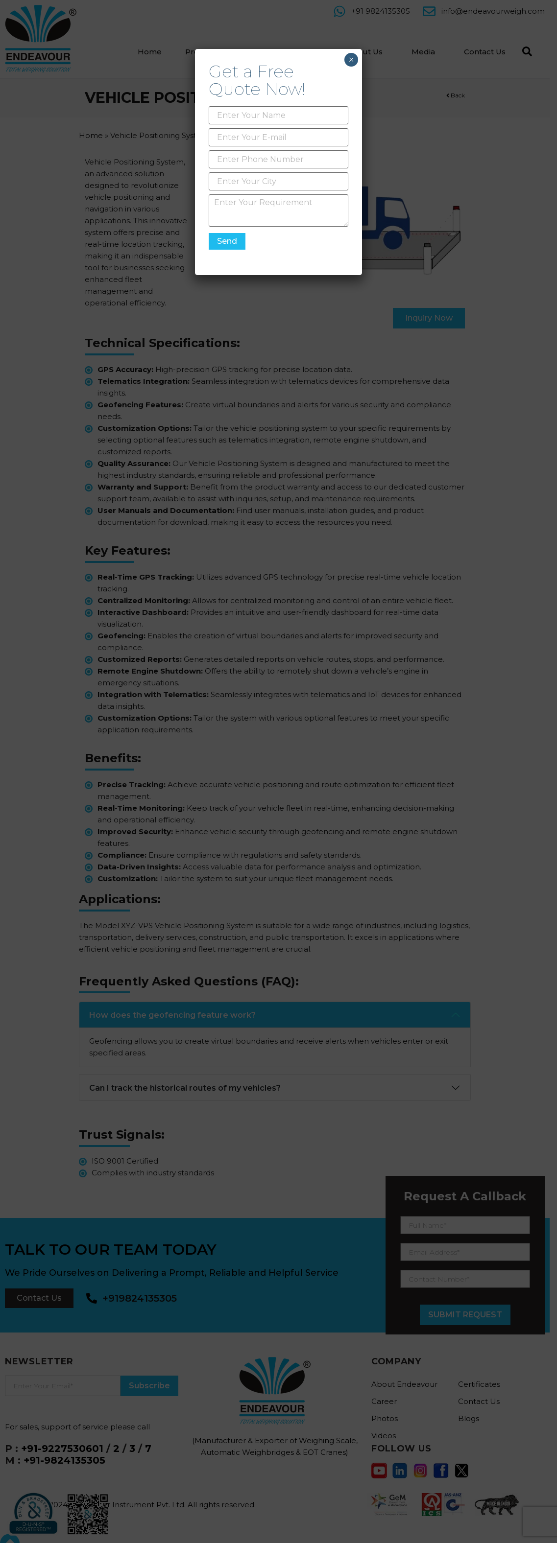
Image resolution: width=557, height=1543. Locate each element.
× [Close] (351, 59)
